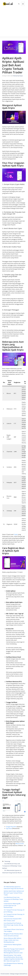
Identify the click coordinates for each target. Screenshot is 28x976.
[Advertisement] (14, 22)
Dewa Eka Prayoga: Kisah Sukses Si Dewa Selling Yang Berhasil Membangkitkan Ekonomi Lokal (14, 951)
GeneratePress (23, 973)
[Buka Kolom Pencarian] (19, 3)
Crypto (16, 534)
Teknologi (7, 861)
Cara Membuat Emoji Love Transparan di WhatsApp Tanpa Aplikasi (11, 866)
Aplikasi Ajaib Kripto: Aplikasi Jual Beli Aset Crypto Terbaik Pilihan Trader (14, 893)
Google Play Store (11, 826)
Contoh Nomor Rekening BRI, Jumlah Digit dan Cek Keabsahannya (12, 905)
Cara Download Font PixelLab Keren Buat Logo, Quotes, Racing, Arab (13, 925)
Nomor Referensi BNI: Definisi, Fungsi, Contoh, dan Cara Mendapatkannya (12, 940)
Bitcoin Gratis (20, 843)
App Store (9, 828)
